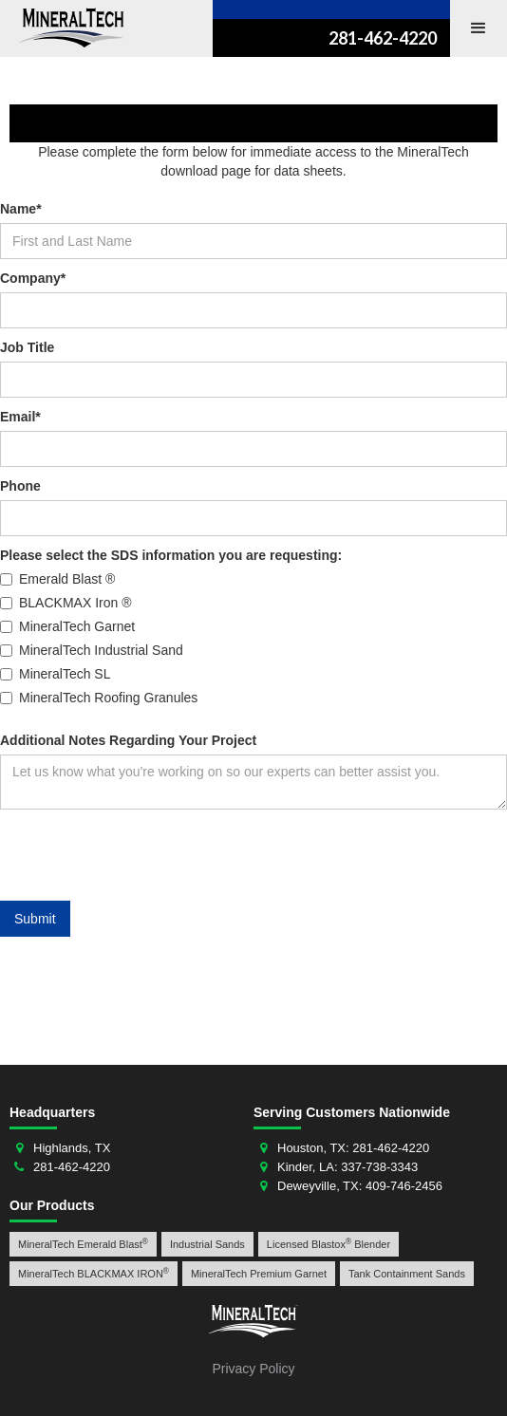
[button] (478, 28)
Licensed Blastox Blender (328, 1244)
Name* (21, 208)
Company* (33, 278)
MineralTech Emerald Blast (83, 1244)
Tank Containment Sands (406, 1273)
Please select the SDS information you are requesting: (171, 555)
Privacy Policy (253, 1368)
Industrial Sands (207, 1244)
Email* (20, 416)
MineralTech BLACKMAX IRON (93, 1273)
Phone (20, 486)
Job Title (27, 347)
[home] (66, 27)
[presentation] (144, 856)
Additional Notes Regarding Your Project (128, 740)
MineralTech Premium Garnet (259, 1273)
